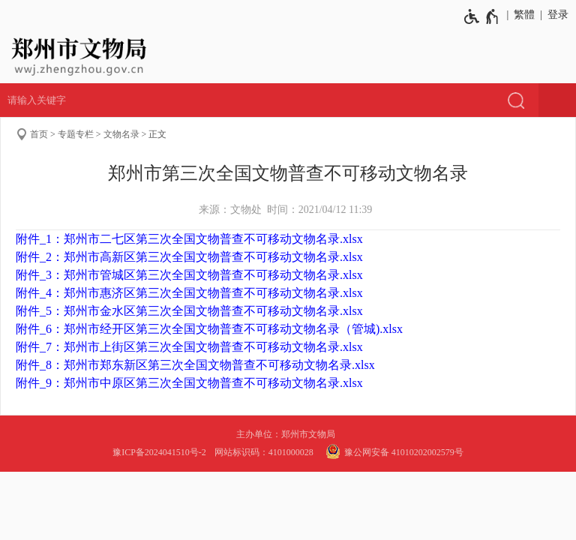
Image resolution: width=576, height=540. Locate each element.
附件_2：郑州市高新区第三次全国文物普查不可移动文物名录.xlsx (189, 256)
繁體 (524, 14)
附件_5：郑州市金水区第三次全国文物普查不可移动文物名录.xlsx (189, 310)
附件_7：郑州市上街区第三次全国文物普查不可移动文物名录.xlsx (189, 346)
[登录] (555, 15)
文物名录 (122, 134)
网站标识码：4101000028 (265, 452)
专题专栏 (76, 134)
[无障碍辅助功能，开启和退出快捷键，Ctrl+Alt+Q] (482, 17)
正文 (157, 134)
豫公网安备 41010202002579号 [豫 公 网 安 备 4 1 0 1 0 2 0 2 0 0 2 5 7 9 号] (393, 451)
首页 (39, 134)
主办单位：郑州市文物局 (288, 434)
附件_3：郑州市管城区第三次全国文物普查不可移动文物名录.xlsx (189, 274)
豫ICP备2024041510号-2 (159, 452)
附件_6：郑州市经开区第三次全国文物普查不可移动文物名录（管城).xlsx (209, 328)
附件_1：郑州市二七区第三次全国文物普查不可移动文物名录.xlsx (189, 238)
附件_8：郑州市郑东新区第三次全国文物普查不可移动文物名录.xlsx (195, 364)
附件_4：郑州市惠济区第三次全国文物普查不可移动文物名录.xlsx (189, 292)
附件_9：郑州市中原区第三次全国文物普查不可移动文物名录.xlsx (189, 382)
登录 (558, 14)
